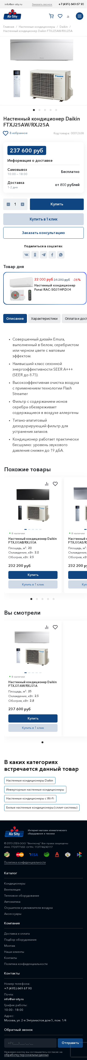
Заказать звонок (42, 4)
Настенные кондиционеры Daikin (28, 779)
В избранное (19, 133)
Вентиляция (12, 886)
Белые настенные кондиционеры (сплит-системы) (39, 805)
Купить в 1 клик (44, 219)
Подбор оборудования (21, 937)
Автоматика (12, 899)
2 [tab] (37, 598)
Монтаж (9, 943)
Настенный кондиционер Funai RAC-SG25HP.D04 (54, 287)
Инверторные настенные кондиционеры (34, 787)
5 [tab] (54, 598)
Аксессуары (13, 911)
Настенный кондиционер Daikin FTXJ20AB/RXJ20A (32, 540)
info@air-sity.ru (13, 4)
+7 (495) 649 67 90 (71, 4)
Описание (14, 318)
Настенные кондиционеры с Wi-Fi (29, 796)
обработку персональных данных (25, 1052)
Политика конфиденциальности (24, 859)
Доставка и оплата (17, 931)
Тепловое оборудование (22, 893)
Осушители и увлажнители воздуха (29, 905)
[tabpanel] (33, 534)
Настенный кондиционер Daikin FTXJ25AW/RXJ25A (32, 683)
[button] (32, 109)
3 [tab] (43, 598)
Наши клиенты (14, 949)
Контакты (10, 955)
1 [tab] (31, 598)
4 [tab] (48, 598)
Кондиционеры (15, 880)
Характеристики (43, 318)
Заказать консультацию (43, 232)
